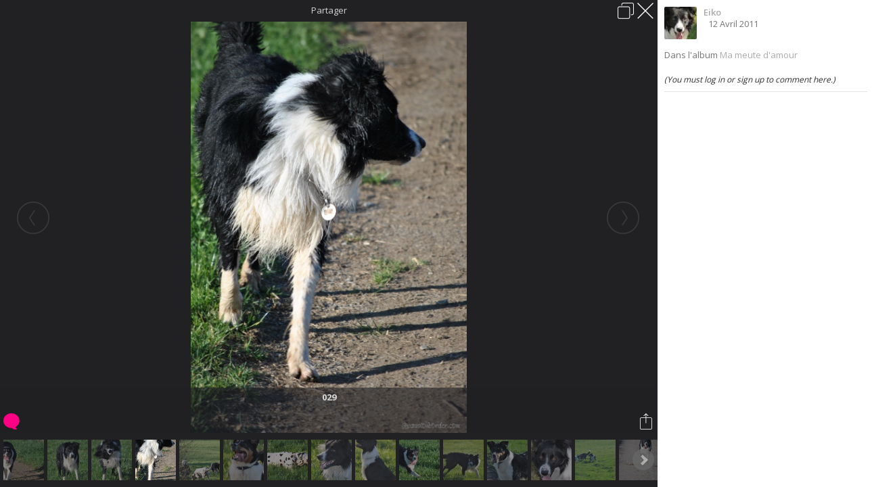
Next (643, 460)
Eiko (712, 12)
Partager (329, 10)
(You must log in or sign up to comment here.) (749, 79)
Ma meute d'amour (759, 55)
